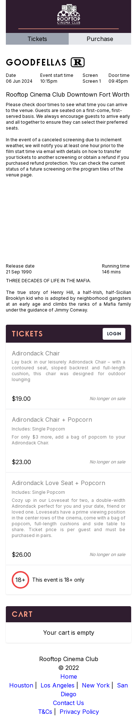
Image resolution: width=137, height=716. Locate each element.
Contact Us (68, 702)
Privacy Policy (79, 711)
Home (68, 676)
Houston (21, 685)
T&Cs (45, 711)
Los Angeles (58, 685)
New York (96, 685)
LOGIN (114, 333)
